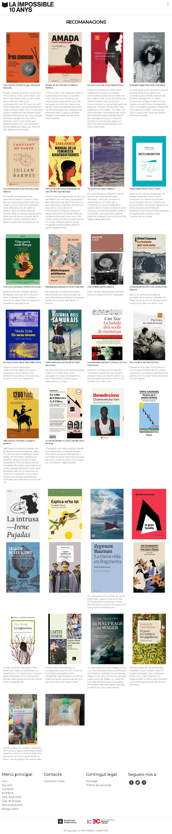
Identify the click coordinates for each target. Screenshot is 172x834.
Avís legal (92, 781)
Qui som (7, 785)
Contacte (8, 789)
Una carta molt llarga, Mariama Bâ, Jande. (22, 287)
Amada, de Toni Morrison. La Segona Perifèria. (61, 86)
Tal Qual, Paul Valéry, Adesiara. (101, 188)
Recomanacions (12, 805)
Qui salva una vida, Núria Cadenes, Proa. (105, 85)
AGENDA (8, 793)
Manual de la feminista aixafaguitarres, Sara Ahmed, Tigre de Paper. (62, 190)
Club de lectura (11, 801)
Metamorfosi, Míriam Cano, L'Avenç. (145, 188)
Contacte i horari (54, 781)
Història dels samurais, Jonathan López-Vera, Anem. (62, 363)
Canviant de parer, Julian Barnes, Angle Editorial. (21, 190)
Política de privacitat (98, 785)
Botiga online (10, 809)
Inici (4, 781)
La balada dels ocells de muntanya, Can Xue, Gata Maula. (107, 363)
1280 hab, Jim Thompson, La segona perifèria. (19, 442)
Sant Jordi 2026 (11, 797)
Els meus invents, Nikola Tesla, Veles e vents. (22, 362)
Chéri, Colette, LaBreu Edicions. (100, 287)
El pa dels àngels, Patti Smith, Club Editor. (148, 85)
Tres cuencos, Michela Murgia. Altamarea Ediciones (21, 86)
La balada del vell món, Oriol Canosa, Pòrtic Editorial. (148, 288)
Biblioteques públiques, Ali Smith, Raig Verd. (64, 287)
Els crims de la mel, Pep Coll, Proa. (144, 362)
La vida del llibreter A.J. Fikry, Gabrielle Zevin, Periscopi (64, 442)
